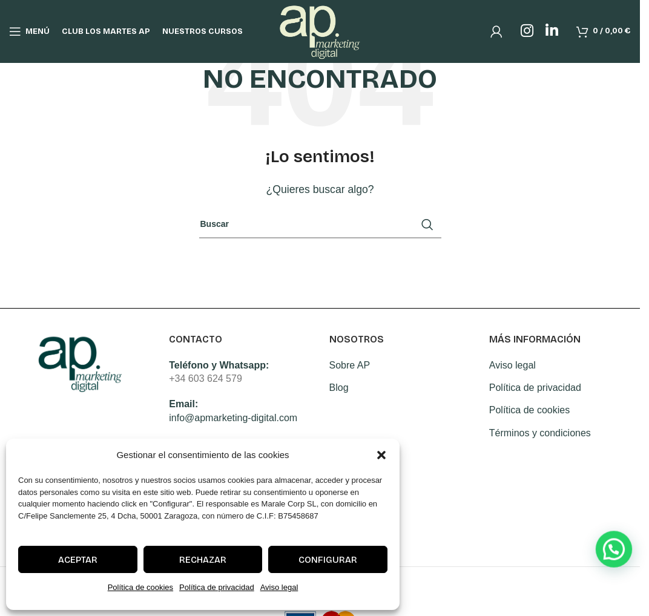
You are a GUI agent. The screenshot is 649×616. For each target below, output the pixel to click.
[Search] (320, 224)
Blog (339, 387)
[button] (381, 455)
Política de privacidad (216, 587)
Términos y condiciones (540, 433)
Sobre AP (350, 365)
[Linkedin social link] (551, 31)
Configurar (327, 559)
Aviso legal (279, 587)
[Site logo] (320, 30)
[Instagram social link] (527, 31)
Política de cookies (140, 587)
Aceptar (77, 559)
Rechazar (202, 559)
